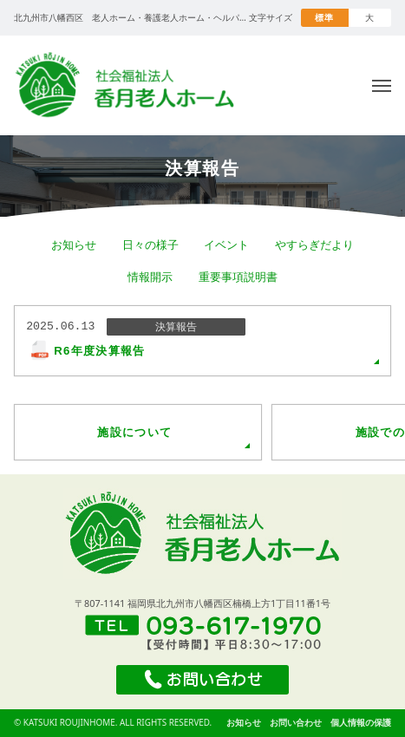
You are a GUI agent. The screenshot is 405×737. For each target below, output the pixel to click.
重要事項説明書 (238, 276)
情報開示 (150, 276)
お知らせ (73, 244)
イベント (226, 244)
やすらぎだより (314, 244)
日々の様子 (150, 244)
